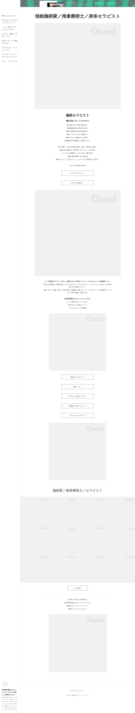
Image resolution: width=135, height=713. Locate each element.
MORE (4, 47)
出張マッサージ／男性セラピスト (9, 42)
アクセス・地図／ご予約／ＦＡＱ (9, 35)
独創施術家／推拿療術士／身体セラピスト (9, 21)
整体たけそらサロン (9, 16)
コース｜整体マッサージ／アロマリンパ (9, 28)
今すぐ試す (99, 3)
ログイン (111, 3)
